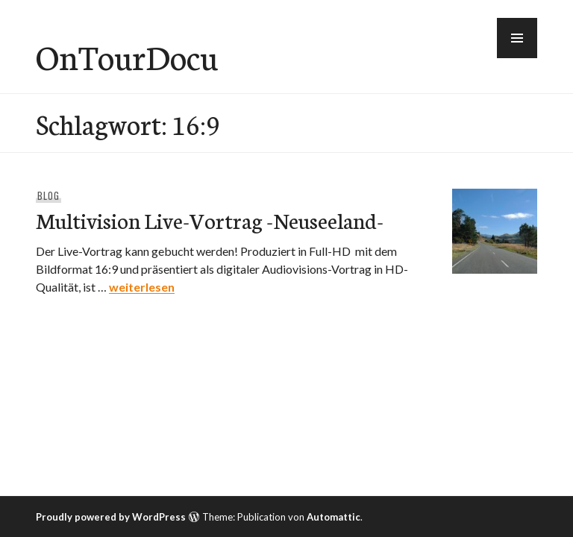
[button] (517, 38)
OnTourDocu (127, 56)
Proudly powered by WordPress (111, 517)
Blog (48, 195)
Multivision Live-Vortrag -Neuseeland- (209, 219)
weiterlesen (142, 287)
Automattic (333, 517)
